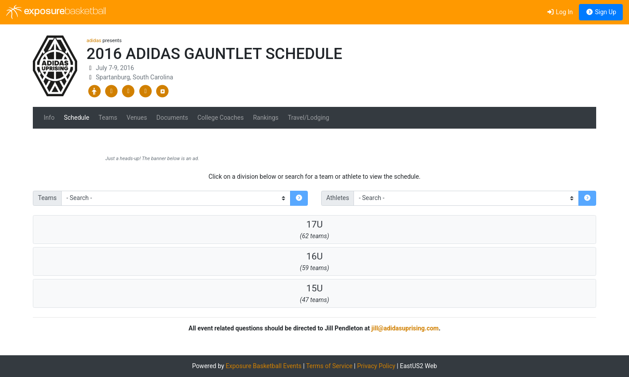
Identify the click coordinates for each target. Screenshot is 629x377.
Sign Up (601, 12)
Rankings (265, 117)
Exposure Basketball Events (264, 365)
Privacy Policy (376, 365)
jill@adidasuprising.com (405, 328)
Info (49, 117)
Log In (559, 12)
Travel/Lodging (308, 117)
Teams (107, 117)
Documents (172, 117)
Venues (136, 117)
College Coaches (220, 117)
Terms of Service (329, 365)
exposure (56, 12)
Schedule (76, 117)
